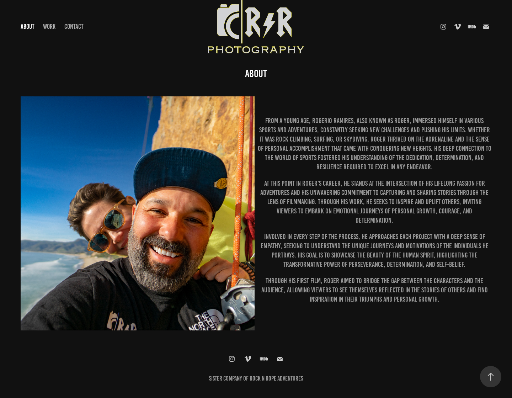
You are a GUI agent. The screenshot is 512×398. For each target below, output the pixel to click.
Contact (74, 26)
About (27, 26)
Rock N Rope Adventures (276, 378)
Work (49, 26)
